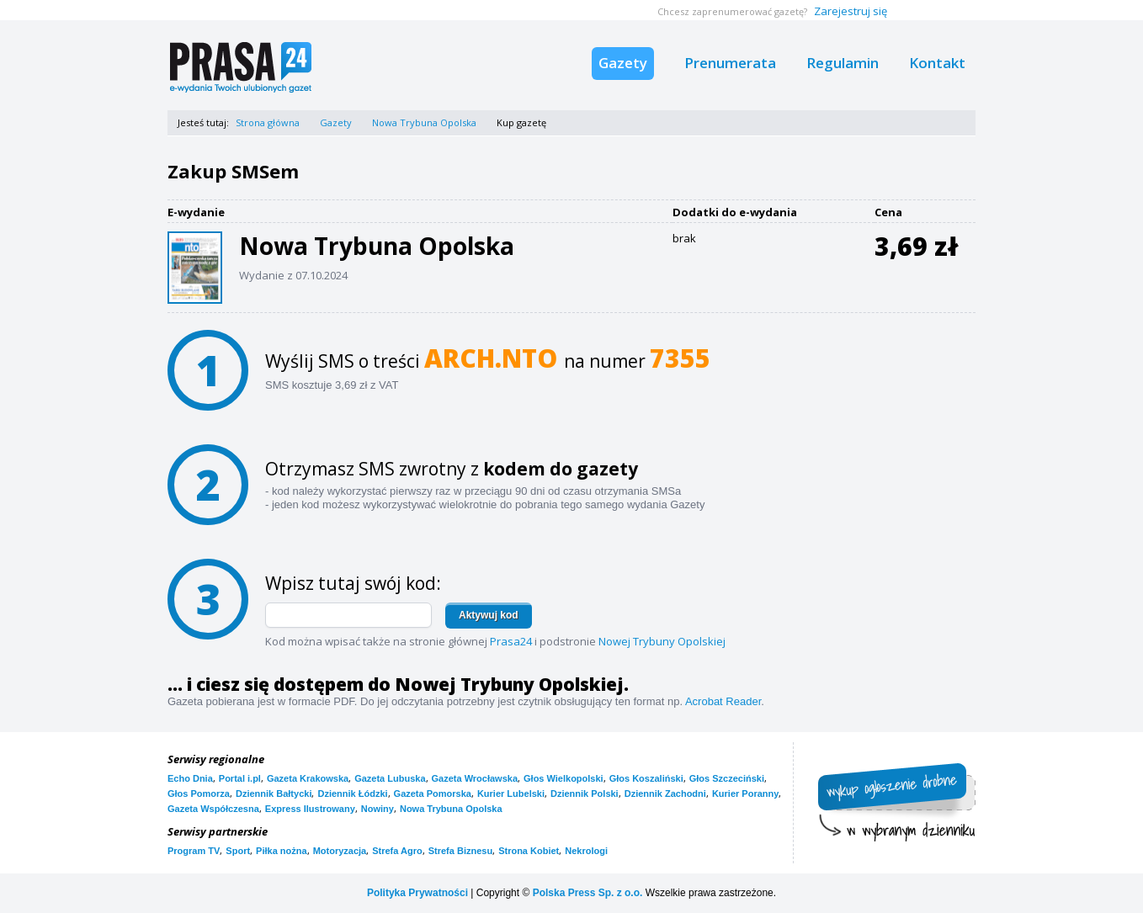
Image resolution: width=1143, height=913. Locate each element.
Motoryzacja (340, 851)
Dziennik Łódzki (352, 793)
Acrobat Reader (723, 701)
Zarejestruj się (850, 11)
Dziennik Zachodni (665, 793)
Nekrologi (586, 851)
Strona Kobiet (528, 851)
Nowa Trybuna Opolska (424, 122)
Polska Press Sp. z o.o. (588, 893)
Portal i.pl (240, 778)
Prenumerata (730, 62)
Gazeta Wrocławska (475, 778)
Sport (238, 851)
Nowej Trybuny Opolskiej (662, 641)
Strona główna (268, 122)
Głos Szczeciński (726, 778)
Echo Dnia (190, 778)
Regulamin (842, 62)
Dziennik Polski (584, 793)
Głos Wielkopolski (563, 778)
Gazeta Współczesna (213, 809)
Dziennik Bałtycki (273, 793)
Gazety (622, 62)
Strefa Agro (397, 851)
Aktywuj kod (488, 615)
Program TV (193, 851)
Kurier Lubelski (511, 793)
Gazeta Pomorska (432, 793)
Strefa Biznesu (460, 851)
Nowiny (377, 809)
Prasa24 (511, 641)
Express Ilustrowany (310, 809)
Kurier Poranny (745, 793)
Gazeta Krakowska (307, 778)
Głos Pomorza (198, 793)
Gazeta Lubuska (389, 778)
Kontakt (937, 62)
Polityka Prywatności (417, 893)
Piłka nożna (281, 851)
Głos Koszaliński (646, 778)
